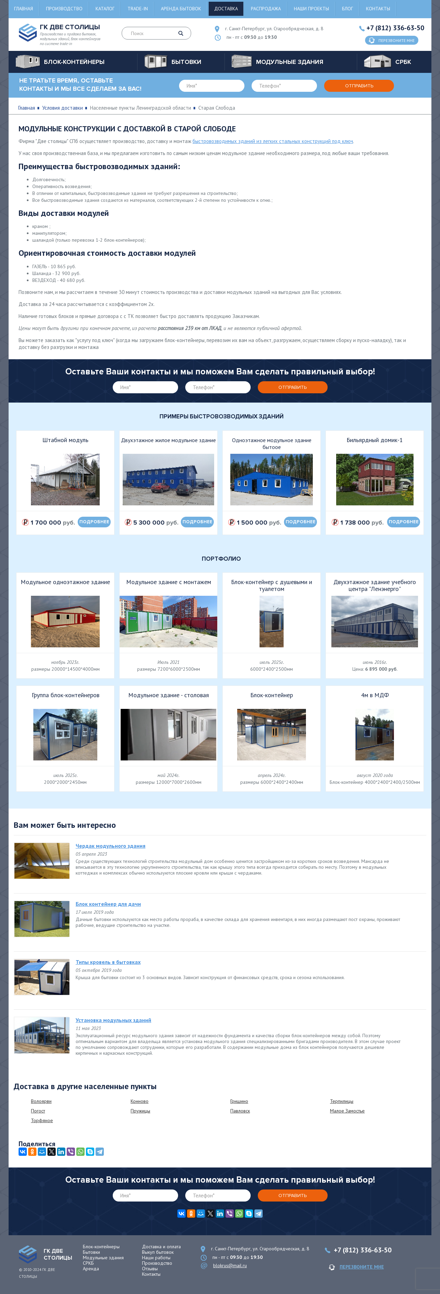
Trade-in (138, 9)
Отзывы (150, 1268)
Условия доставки (62, 108)
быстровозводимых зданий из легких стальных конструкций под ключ (272, 141)
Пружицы (140, 1111)
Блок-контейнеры (101, 1246)
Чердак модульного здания (110, 845)
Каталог (105, 9)
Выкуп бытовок (158, 1252)
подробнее (94, 522)
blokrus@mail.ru (230, 1265)
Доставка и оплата (161, 1246)
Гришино (239, 1101)
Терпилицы (341, 1101)
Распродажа (266, 9)
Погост (38, 1111)
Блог (347, 9)
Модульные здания (103, 1257)
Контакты (378, 9)
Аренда (91, 1268)
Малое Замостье (347, 1111)
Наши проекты (311, 9)
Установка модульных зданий (113, 1020)
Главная (23, 9)
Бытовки (91, 1252)
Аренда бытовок (181, 9)
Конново (139, 1101)
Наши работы (156, 1257)
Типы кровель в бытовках (108, 961)
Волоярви (41, 1101)
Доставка (226, 9)
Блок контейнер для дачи (108, 903)
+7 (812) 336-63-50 (395, 27)
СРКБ (88, 1263)
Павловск (240, 1111)
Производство (64, 9)
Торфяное (42, 1120)
